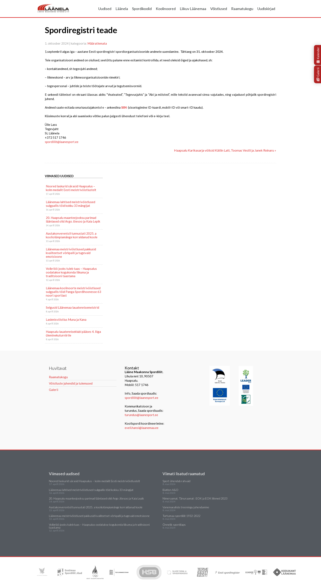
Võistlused (218, 8)
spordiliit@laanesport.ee (141, 397)
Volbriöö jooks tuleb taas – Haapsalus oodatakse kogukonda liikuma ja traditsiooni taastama (71, 272)
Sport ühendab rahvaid (176, 481)
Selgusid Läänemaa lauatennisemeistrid (72, 307)
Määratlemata (97, 43)
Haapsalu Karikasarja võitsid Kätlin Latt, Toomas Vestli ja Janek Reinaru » (225, 150)
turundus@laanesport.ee (142, 415)
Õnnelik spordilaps (174, 524)
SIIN (124, 107)
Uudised (104, 8)
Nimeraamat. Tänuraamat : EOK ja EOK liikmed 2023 (195, 498)
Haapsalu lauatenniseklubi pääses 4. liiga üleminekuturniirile (73, 333)
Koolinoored (166, 8)
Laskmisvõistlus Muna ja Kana (66, 319)
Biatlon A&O (170, 490)
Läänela (121, 8)
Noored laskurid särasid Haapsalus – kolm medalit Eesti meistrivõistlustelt (71, 188)
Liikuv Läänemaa (193, 8)
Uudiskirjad (266, 8)
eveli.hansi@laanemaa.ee (141, 428)
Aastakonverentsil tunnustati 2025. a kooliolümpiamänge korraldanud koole (71, 235)
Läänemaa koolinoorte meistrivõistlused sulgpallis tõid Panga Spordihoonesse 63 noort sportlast (73, 291)
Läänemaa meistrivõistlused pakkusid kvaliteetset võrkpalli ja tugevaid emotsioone (71, 252)
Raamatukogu (242, 8)
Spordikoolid (142, 8)
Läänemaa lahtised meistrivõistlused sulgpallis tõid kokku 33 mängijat (70, 203)
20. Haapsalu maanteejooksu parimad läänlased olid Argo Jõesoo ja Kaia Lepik (73, 219)
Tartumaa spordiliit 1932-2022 (181, 516)
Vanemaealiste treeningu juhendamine (186, 507)
